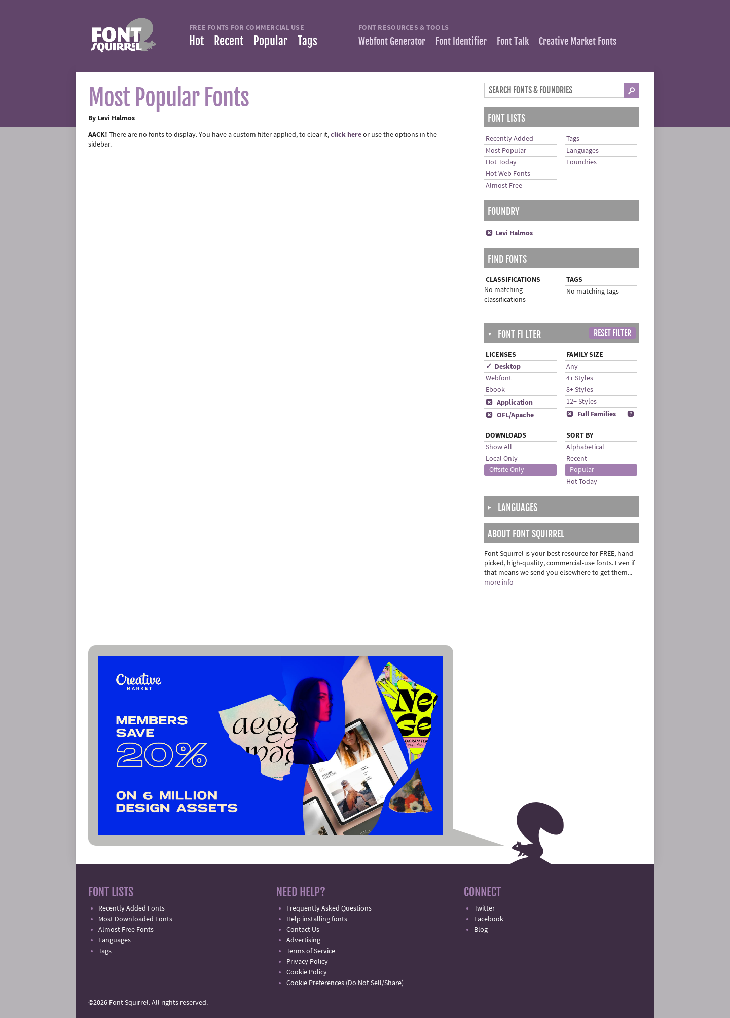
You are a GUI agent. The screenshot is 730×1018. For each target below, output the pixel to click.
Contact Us (302, 929)
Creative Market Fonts (577, 41)
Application (509, 402)
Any (572, 366)
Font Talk (513, 41)
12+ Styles (581, 401)
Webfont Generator (391, 41)
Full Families (591, 414)
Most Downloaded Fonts (135, 919)
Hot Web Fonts (508, 173)
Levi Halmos (509, 233)
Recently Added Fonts (131, 908)
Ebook (495, 389)
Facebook (488, 919)
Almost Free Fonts (126, 929)
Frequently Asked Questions (329, 908)
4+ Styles (579, 378)
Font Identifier (461, 41)
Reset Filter (612, 333)
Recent (228, 41)
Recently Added (509, 138)
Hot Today (501, 162)
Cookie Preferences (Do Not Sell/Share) (345, 983)
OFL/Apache (510, 415)
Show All (499, 447)
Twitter (484, 908)
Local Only (502, 458)
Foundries (581, 162)
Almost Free (504, 185)
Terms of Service (310, 951)
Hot (196, 41)
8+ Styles (579, 389)
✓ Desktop (503, 366)
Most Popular (506, 150)
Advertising (303, 940)
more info (499, 582)
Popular (270, 41)
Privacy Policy (307, 961)
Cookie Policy (306, 972)
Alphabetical (585, 447)
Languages (582, 150)
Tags (307, 41)
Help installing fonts (316, 919)
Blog (481, 929)
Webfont (499, 378)
